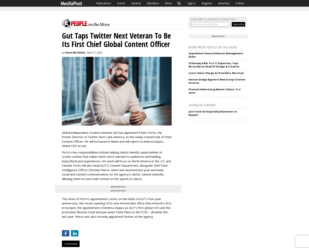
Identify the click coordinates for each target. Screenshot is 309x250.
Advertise (224, 3)
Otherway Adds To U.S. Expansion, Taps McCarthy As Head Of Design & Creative (214, 65)
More (168, 3)
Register (207, 3)
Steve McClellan (75, 52)
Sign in (191, 3)
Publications (103, 3)
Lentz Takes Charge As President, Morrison (216, 73)
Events (121, 3)
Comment (70, 243)
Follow (240, 3)
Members (153, 3)
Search (179, 3)
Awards (136, 3)
